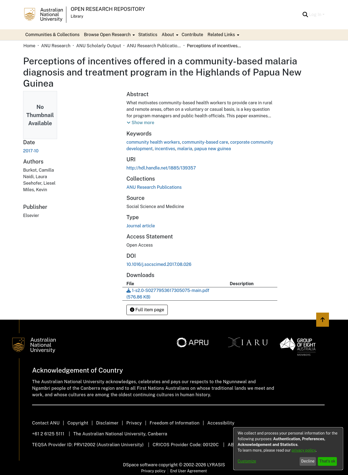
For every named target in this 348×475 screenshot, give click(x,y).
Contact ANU (46, 423)
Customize (247, 461)
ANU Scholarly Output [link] (98, 45)
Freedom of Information (174, 423)
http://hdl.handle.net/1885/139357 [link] (161, 168)
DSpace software (140, 464)
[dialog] (288, 449)
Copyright (77, 423)
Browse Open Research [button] (107, 34)
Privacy (134, 423)
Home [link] (29, 45)
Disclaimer (107, 423)
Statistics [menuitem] (147, 34)
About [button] (168, 34)
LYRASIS (216, 464)
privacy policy (304, 450)
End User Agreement (188, 471)
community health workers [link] (153, 142)
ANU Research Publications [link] (154, 45)
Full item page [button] (147, 309)
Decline (308, 461)
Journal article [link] (140, 225)
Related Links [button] (221, 34)
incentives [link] (165, 148)
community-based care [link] (205, 142)
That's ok (327, 461)
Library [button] (77, 16)
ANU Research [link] (55, 45)
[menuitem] (109, 34)
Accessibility (220, 423)
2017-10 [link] (31, 150)
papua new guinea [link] (212, 148)
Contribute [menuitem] (192, 34)
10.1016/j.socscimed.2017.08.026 (158, 264)
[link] (154, 187)
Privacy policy (153, 471)
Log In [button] (315, 14)
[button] (305, 14)
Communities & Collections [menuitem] (52, 34)
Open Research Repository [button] (108, 9)
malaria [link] (184, 148)
